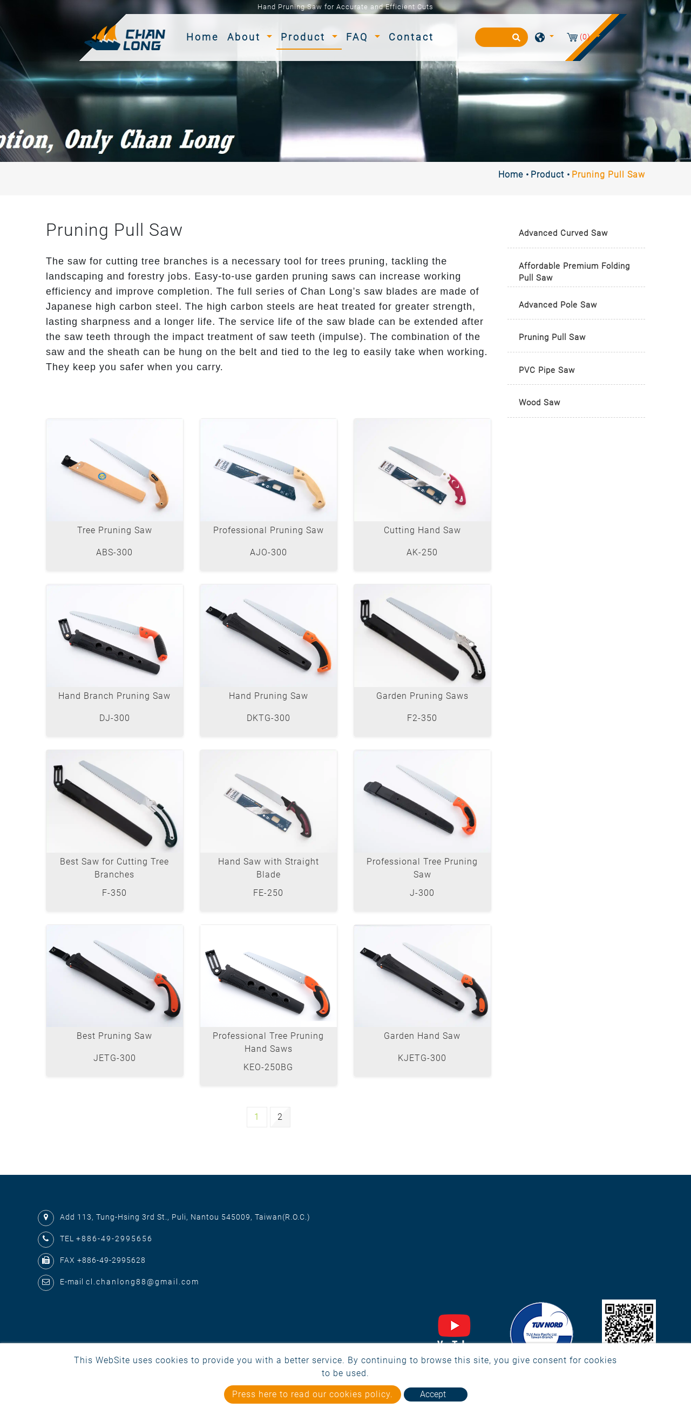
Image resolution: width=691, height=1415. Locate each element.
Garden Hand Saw (422, 1036)
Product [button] (305, 37)
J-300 (422, 893)
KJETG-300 (422, 1058)
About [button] (246, 37)
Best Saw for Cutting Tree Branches (114, 868)
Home (204, 36)
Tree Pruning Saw (114, 530)
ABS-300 (114, 552)
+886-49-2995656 (114, 1238)
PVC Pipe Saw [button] (547, 370)
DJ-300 (114, 718)
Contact (411, 37)
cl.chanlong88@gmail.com (142, 1281)
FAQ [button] (359, 37)
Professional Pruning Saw (268, 530)
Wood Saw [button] (539, 402)
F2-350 (422, 718)
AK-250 (422, 552)
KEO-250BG (268, 1067)
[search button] (514, 41)
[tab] (576, 234)
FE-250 (268, 893)
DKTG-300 (268, 718)
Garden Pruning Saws (422, 696)
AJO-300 (268, 552)
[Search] (502, 37)
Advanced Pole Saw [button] (558, 305)
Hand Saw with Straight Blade (268, 868)
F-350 (114, 893)
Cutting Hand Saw (422, 530)
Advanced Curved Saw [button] (563, 233)
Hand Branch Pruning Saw (114, 696)
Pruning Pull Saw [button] (552, 337)
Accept (433, 1394)
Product (547, 174)
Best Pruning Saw (114, 1036)
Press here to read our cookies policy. (312, 1394)
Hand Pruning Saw (268, 696)
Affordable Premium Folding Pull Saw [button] (574, 272)
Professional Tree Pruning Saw (422, 868)
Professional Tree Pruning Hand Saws (268, 1042)
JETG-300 (114, 1058)
